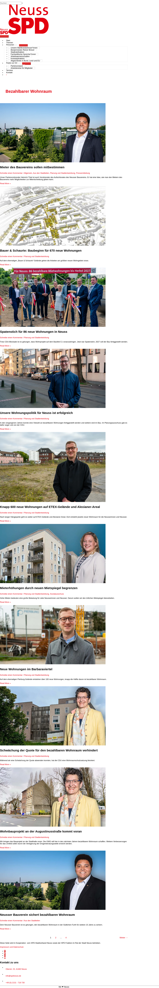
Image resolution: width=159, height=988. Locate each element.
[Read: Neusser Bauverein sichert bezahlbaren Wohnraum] (53, 909)
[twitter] (5, 953)
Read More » (5, 183)
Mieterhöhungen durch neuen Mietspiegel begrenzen (39, 588)
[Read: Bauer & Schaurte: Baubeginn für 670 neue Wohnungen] (53, 245)
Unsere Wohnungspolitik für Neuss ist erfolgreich (36, 413)
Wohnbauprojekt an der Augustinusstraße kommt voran (41, 831)
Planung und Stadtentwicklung (62, 173)
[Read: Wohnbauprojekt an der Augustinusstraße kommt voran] (53, 826)
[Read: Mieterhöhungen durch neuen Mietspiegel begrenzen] (53, 582)
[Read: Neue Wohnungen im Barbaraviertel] (53, 664)
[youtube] (5, 957)
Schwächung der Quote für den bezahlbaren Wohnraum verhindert (49, 750)
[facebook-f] (5, 951)
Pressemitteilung (83, 173)
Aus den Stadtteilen (41, 173)
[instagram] (5, 955)
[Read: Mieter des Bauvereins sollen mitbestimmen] (53, 162)
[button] (6, 75)
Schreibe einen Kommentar (11, 173)
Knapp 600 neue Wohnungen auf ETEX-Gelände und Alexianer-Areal (50, 507)
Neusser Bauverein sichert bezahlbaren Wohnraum (37, 914)
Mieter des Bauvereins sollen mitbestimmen (32, 167)
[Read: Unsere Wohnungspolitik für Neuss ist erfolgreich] (53, 407)
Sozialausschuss (57, 594)
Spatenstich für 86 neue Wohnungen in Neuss (33, 331)
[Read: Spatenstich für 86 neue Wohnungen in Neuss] (53, 326)
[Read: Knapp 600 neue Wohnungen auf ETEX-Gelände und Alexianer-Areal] (53, 501)
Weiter (124, 938)
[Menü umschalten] (23, 45)
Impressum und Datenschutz (12, 947)
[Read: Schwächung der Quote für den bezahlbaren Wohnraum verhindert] (53, 745)
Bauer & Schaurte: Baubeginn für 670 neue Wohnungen (41, 250)
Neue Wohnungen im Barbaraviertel (26, 669)
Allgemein (28, 173)
